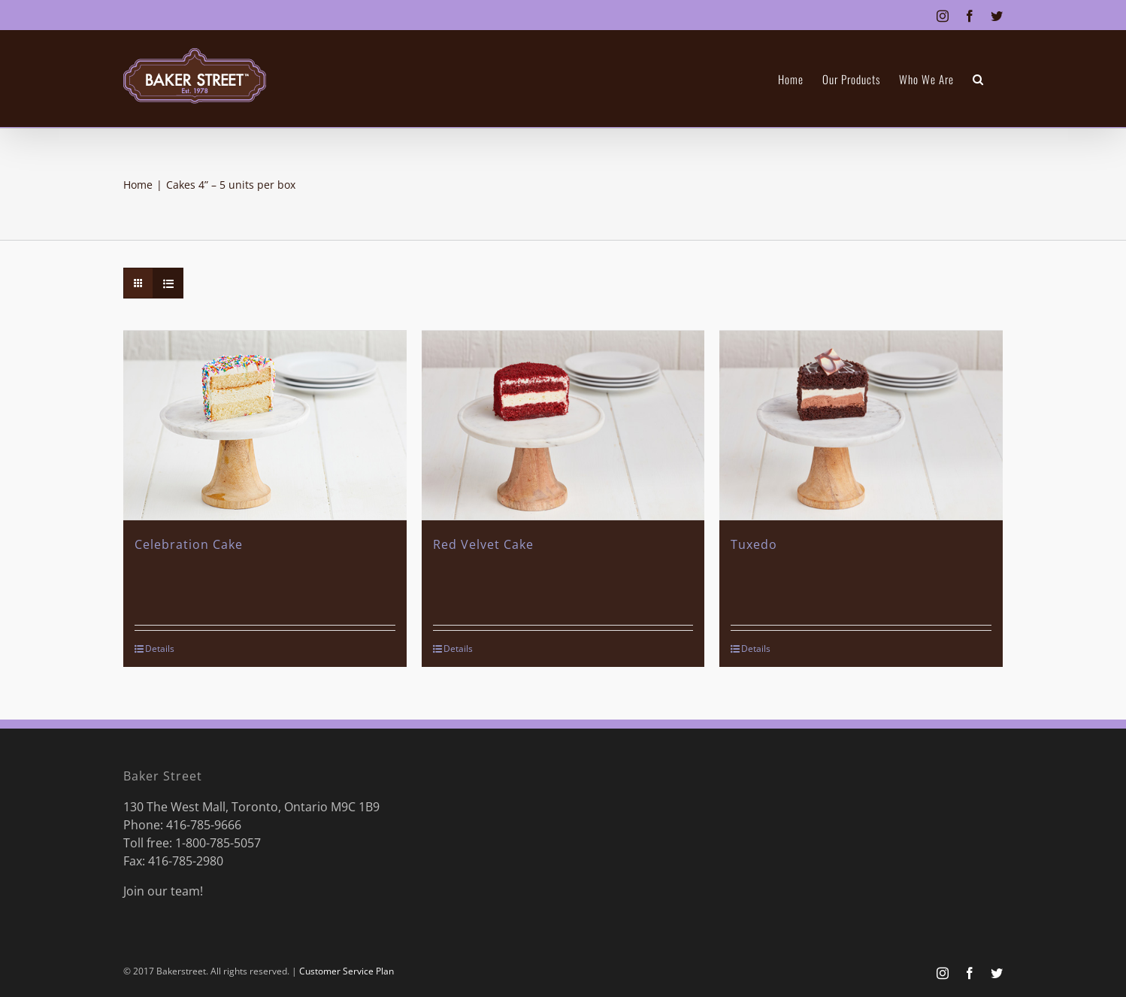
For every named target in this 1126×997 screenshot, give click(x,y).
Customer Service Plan (346, 969)
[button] (978, 79)
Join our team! (163, 889)
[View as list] (168, 283)
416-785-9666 (203, 823)
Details (159, 647)
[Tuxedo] (861, 424)
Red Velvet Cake (483, 543)
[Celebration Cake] (265, 424)
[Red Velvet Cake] (563, 424)
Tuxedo (754, 543)
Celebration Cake (189, 543)
